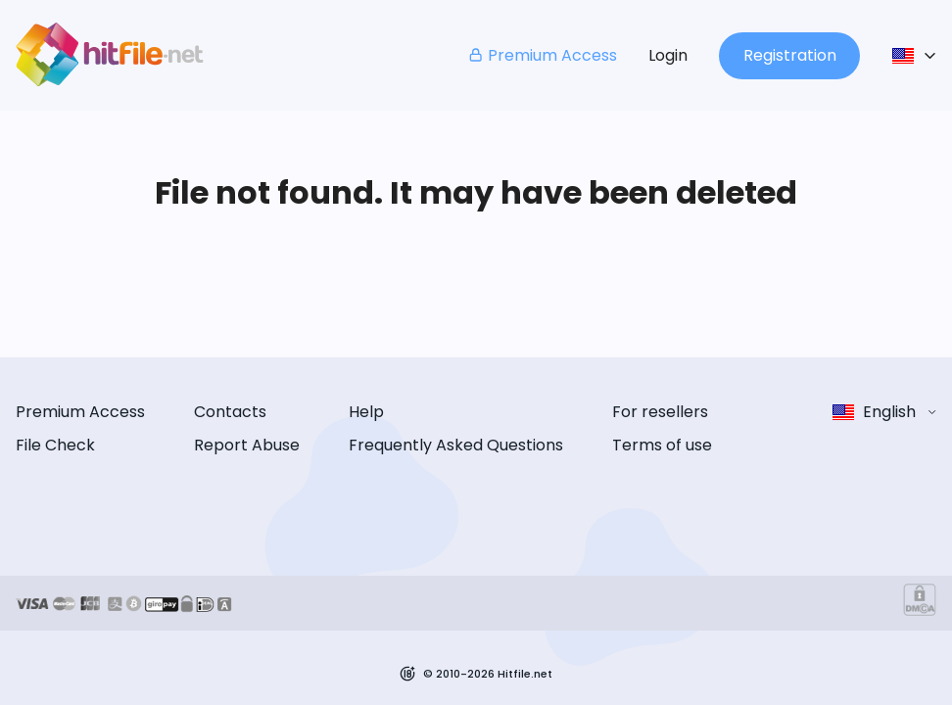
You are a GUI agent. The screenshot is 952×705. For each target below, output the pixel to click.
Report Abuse (247, 445)
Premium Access (542, 55)
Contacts (230, 411)
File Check (55, 445)
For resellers (660, 411)
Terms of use (662, 445)
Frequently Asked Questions (456, 445)
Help (366, 411)
